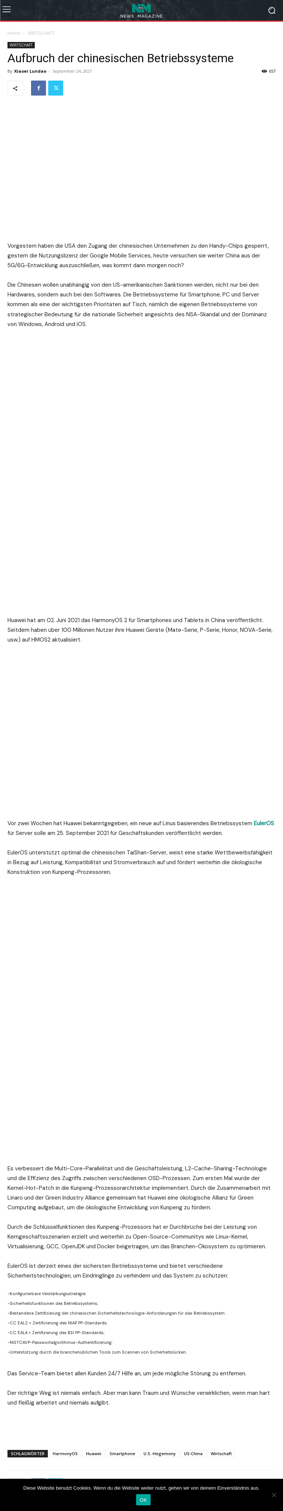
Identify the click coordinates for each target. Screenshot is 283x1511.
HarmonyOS (65, 1224)
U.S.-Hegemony (160, 1224)
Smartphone (122, 1224)
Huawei (93, 1224)
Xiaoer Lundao (30, 71)
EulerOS (264, 647)
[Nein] (273, 1495)
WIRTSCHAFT (41, 33)
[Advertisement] (142, 1197)
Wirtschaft (221, 1224)
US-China (193, 1224)
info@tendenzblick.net (167, 1445)
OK (143, 1500)
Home (14, 33)
